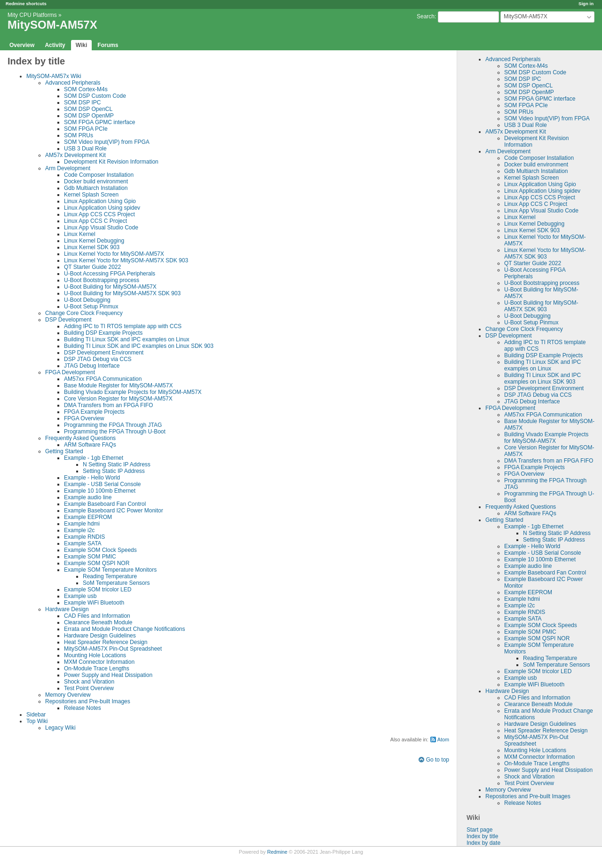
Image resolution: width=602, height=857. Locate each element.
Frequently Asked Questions (520, 506)
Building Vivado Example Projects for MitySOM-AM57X (546, 437)
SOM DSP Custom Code (535, 72)
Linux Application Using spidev (542, 191)
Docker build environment (536, 164)
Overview (21, 45)
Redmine (277, 852)
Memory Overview (508, 789)
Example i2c (519, 605)
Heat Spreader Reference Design (545, 730)
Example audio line (528, 566)
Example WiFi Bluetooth (534, 684)
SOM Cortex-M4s (526, 66)
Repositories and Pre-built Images (527, 796)
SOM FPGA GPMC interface (539, 98)
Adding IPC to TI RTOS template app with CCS (123, 326)
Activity (55, 45)
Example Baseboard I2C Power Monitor (113, 510)
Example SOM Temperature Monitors (110, 569)
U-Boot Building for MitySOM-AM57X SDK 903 (541, 306)
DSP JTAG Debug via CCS (538, 395)
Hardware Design (507, 691)
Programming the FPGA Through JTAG (113, 425)
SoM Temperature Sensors (556, 664)
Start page (479, 829)
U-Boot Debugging (527, 316)
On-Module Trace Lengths (537, 763)
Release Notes (522, 803)
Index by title (482, 836)
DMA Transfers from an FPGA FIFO (548, 460)
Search (426, 16)
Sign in (586, 3)
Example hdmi (522, 599)
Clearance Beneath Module (538, 704)
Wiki (81, 45)
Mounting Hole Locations (535, 750)
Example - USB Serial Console (542, 553)
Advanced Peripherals (512, 59)
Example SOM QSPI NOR (537, 638)
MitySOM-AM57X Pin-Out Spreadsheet (113, 648)
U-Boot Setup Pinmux (531, 322)
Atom (443, 739)
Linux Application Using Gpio (540, 184)
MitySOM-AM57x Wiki (53, 76)
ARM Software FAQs (530, 513)
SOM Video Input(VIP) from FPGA (547, 118)
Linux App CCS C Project (535, 204)
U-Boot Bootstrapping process (541, 283)
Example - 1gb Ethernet (533, 526)
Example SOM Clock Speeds (540, 625)
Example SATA (523, 618)
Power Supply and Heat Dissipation (548, 770)
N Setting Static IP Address (557, 533)
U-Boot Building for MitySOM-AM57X (110, 286)
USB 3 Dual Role (525, 125)
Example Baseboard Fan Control (545, 572)
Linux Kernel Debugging (534, 223)
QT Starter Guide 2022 (532, 263)
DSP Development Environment (544, 388)
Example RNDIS (524, 612)
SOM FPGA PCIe (526, 105)
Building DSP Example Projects (543, 355)
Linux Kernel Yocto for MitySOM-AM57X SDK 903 (545, 253)
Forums (107, 45)
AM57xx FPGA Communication (543, 414)
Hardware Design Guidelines (540, 724)
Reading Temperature (550, 658)
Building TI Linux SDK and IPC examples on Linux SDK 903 (542, 378)
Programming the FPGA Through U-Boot (115, 431)
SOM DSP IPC (522, 79)
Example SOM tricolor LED (537, 671)
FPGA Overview (524, 474)
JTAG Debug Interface (532, 401)
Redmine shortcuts (26, 3)
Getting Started (504, 520)
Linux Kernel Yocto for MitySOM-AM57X (114, 254)
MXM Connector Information (539, 757)
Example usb (520, 678)
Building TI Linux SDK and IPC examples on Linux (542, 365)
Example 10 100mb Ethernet (540, 559)
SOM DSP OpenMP (529, 92)
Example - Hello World (532, 546)
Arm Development (508, 151)
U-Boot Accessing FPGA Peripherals (109, 273)
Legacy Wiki (60, 727)
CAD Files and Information (537, 697)
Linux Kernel (520, 217)
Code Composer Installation (539, 158)
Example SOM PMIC (530, 632)
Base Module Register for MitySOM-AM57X (118, 385)
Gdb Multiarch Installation (536, 171)
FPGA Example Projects (534, 467)
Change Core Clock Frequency (524, 329)
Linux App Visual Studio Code (541, 210)
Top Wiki (37, 721)
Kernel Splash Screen (531, 177)
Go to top (437, 759)
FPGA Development (510, 408)
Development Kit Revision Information (111, 161)
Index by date (483, 843)
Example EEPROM (528, 592)
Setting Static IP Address (554, 539)
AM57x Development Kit (515, 131)
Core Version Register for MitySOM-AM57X (118, 398)
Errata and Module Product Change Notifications (124, 629)
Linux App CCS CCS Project (539, 197)
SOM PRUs (518, 112)
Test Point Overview (529, 783)
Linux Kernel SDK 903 (532, 230)
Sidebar (36, 714)
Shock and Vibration (529, 776)
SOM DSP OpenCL (528, 85)
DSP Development (508, 335)
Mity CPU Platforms (32, 15)
